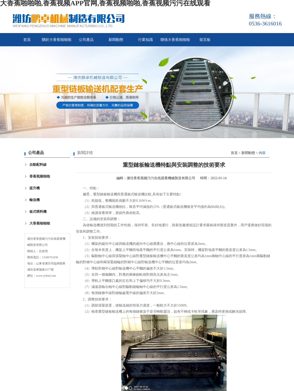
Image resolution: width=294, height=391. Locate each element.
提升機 (34, 188)
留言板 (204, 40)
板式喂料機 (38, 211)
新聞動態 (116, 40)
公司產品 (86, 40)
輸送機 (34, 200)
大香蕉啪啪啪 (39, 223)
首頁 (27, 40)
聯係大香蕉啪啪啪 (175, 40)
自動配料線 (38, 164)
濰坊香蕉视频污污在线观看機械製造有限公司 (161, 178)
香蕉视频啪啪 (39, 176)
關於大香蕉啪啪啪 (56, 40)
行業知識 (145, 40)
